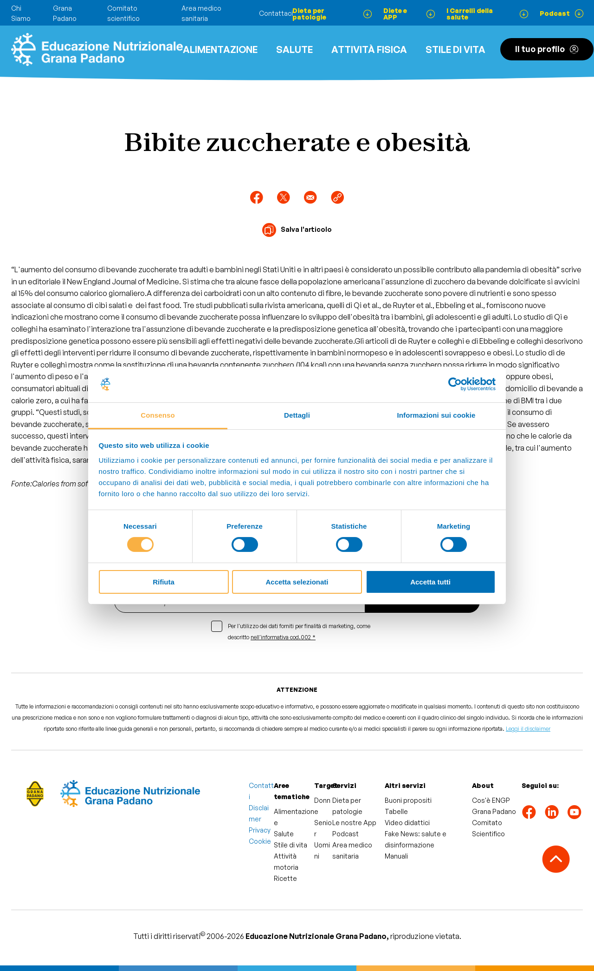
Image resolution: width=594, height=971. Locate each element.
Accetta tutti (430, 582)
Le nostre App (354, 823)
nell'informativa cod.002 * (283, 637)
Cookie (260, 841)
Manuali (396, 856)
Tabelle (396, 811)
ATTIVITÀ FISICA (369, 49)
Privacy (260, 830)
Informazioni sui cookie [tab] (436, 415)
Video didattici (407, 823)
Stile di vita (455, 49)
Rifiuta (163, 582)
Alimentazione (220, 49)
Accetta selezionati (296, 582)
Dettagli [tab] (297, 415)
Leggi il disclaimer (528, 728)
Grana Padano (494, 811)
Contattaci (276, 13)
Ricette (285, 878)
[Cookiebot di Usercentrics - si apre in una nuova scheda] (455, 384)
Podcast (345, 834)
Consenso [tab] (157, 415)
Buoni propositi (408, 800)
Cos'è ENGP (491, 800)
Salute (294, 49)
